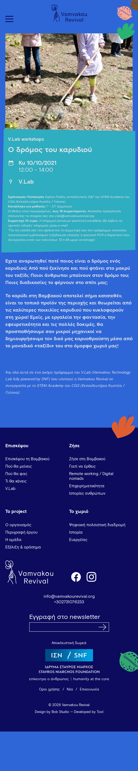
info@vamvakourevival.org (69, 596)
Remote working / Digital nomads (91, 476)
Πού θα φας (16, 474)
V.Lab (26, 182)
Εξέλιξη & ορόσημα (23, 547)
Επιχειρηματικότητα (86, 486)
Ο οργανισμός (18, 525)
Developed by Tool (88, 712)
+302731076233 (69, 602)
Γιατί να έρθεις (82, 466)
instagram (91, 576)
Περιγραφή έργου (21, 532)
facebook (75, 576)
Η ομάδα (13, 540)
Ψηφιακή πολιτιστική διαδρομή (97, 525)
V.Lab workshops (26, 139)
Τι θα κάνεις (16, 481)
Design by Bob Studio (52, 712)
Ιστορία (76, 532)
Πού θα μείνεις (18, 466)
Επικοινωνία (89, 689)
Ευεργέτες (78, 540)
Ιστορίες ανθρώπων (87, 493)
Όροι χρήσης (49, 689)
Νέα (70, 689)
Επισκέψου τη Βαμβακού (27, 459)
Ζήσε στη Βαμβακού (87, 459)
